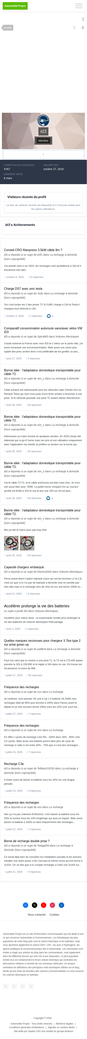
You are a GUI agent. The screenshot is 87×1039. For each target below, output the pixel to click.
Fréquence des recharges (21, 687)
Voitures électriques (67, 336)
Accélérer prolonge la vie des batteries (36, 606)
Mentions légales (64, 1023)
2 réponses (35, 315)
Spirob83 (42, 336)
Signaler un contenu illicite (61, 1027)
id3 (6, 254)
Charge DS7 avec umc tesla (23, 288)
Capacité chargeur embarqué (24, 567)
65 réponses (34, 675)
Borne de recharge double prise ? (27, 841)
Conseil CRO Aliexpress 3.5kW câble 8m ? (33, 250)
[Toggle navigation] (78, 5)
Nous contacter (37, 914)
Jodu (40, 293)
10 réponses (36, 277)
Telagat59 (43, 845)
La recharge (56, 691)
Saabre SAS (34, 1031)
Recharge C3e (14, 764)
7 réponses (34, 713)
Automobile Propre (20, 1023)
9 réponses (34, 871)
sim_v (41, 378)
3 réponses (33, 358)
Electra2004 (44, 571)
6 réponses (33, 593)
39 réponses (33, 404)
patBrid (41, 649)
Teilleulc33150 (45, 768)
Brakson (69, 1031)
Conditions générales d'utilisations (26, 1027)
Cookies (54, 914)
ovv (39, 691)
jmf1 (39, 254)
